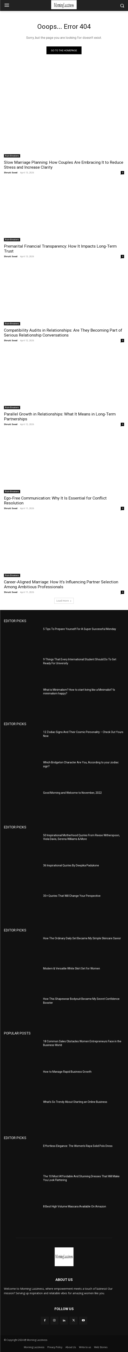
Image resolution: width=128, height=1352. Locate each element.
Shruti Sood (10, 172)
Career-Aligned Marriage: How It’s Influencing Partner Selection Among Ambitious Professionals (61, 584)
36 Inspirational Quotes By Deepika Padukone (71, 865)
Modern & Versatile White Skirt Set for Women (71, 968)
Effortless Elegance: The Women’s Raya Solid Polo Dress (78, 1145)
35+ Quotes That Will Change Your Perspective (72, 895)
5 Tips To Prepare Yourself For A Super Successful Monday (79, 629)
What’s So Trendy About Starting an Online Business (75, 1101)
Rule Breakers (12, 155)
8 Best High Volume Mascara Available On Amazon (74, 1206)
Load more (64, 600)
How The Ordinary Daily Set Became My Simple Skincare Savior (82, 938)
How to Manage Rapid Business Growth (67, 1071)
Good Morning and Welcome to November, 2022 (72, 792)
